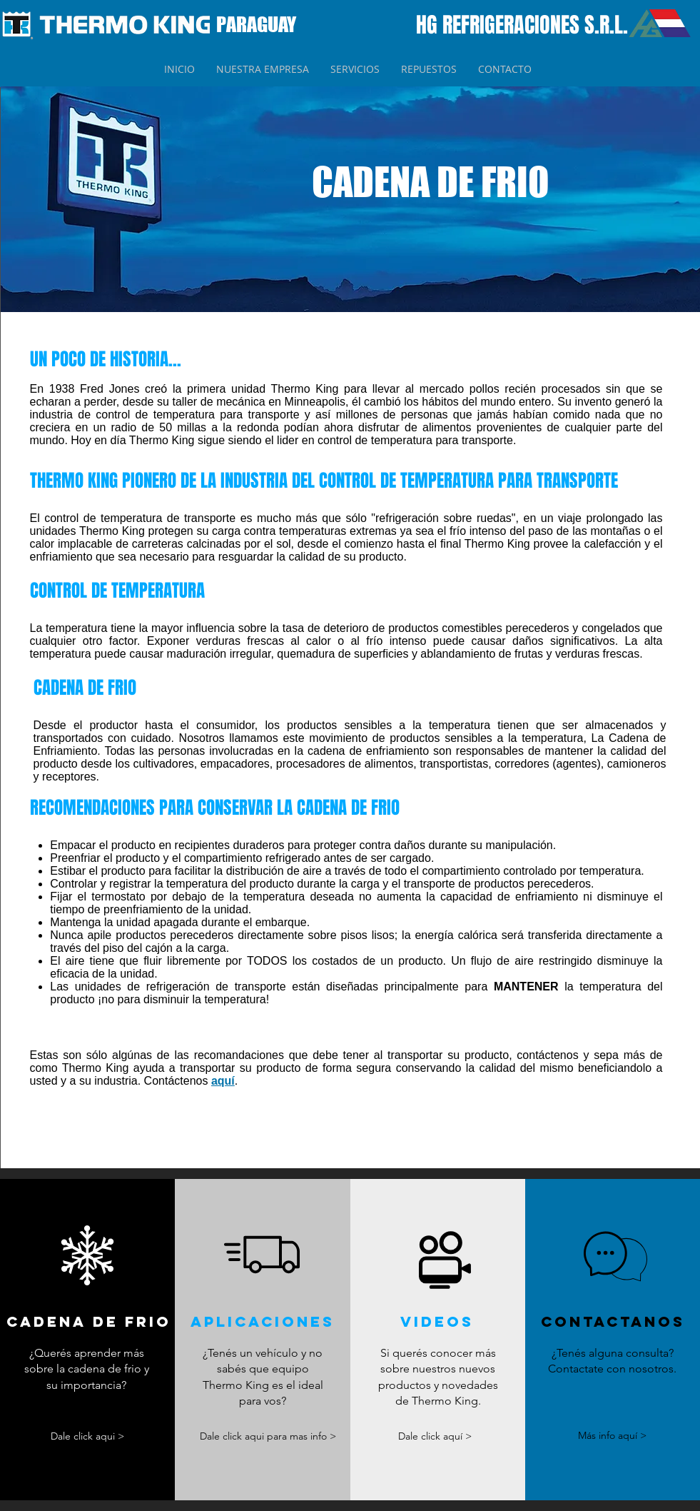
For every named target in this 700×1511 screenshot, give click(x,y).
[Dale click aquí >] (435, 1437)
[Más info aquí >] (612, 1436)
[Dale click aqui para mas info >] (267, 1437)
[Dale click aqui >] (87, 1436)
